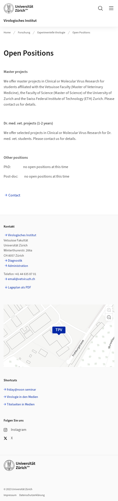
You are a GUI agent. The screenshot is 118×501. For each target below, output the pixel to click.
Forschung (24, 33)
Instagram (15, 429)
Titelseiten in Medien (21, 404)
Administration (18, 266)
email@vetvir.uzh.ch (21, 279)
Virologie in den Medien (22, 397)
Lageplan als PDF (19, 287)
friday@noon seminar (21, 389)
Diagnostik (15, 260)
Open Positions (81, 33)
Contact (14, 195)
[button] (109, 310)
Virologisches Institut (20, 20)
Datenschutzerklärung (32, 495)
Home (7, 33)
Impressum (10, 495)
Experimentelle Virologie (51, 33)
